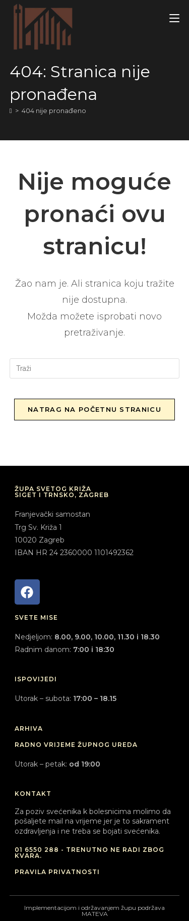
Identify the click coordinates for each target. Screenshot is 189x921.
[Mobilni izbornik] (174, 18)
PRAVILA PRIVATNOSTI (57, 872)
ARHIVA (29, 728)
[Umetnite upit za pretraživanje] (95, 368)
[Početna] (11, 110)
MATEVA (95, 913)
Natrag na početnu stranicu (94, 409)
